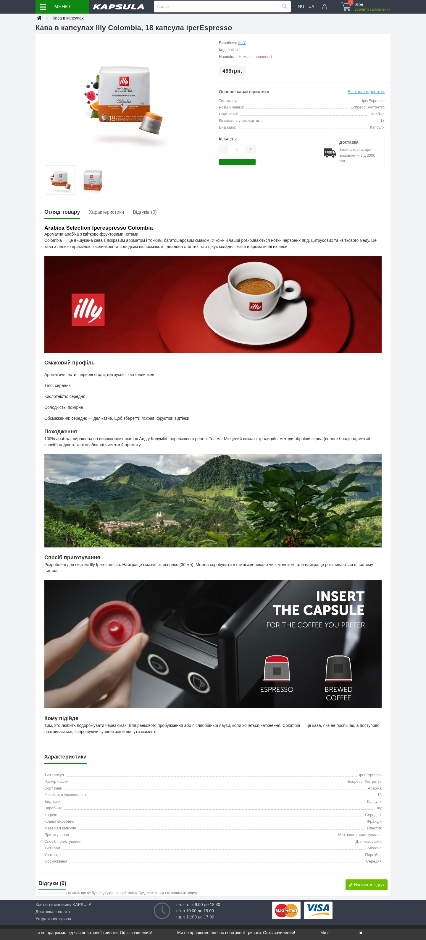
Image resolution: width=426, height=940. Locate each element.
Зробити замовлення (372, 9)
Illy (242, 42)
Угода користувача (53, 918)
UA (311, 6)
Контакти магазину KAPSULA (63, 904)
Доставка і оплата (53, 911)
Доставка (348, 142)
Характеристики (106, 212)
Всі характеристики (366, 91)
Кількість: (228, 139)
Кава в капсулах (68, 18)
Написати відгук (366, 884)
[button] (324, 7)
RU (301, 6)
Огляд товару (62, 212)
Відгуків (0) (144, 212)
